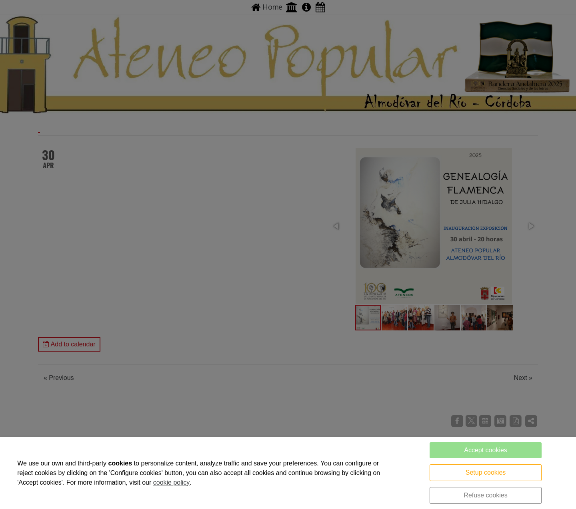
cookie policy (171, 482)
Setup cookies (486, 472)
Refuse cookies (485, 495)
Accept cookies (485, 450)
